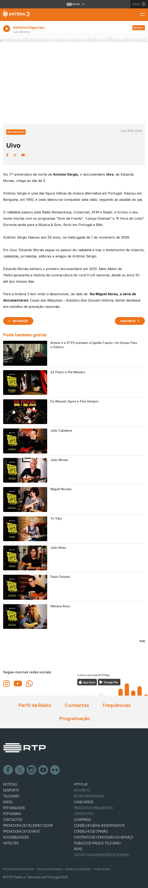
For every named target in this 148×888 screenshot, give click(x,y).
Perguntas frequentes (93, 808)
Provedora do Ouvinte (21, 831)
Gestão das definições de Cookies (101, 855)
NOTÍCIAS (10, 784)
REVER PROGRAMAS (89, 796)
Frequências (116, 705)
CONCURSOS (83, 802)
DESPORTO (11, 790)
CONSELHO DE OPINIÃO (91, 831)
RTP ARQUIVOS (14, 808)
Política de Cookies (49, 869)
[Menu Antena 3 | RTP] (144, 14)
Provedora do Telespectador (28, 825)
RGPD (78, 849)
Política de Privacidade (18, 869)
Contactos (76, 705)
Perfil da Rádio (34, 705)
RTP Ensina (12, 813)
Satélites (10, 843)
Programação (74, 718)
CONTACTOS (12, 819)
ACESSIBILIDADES (16, 837)
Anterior (20, 321)
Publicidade (102, 869)
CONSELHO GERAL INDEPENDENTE (99, 825)
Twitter (20, 770)
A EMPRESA (82, 819)
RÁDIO (7, 802)
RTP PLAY (81, 784)
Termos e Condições (78, 869)
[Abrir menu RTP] (74, 4)
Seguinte (127, 321)
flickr (55, 770)
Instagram (32, 770)
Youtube (43, 770)
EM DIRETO (82, 790)
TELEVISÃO (11, 796)
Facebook (8, 770)
